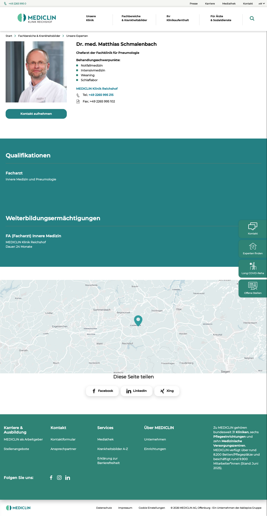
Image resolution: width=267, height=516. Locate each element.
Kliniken (242, 432)
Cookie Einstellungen (152, 507)
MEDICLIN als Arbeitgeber (23, 439)
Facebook (105, 391)
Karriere (210, 3)
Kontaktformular (63, 439)
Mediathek (229, 3)
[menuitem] (262, 3)
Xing (170, 391)
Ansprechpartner (63, 449)
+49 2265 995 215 (101, 95)
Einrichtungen (155, 449)
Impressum (125, 507)
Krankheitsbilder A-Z (112, 449)
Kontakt (248, 3)
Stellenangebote (16, 449)
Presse (194, 3)
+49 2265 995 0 (17, 3)
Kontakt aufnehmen (36, 114)
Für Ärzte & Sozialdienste (220, 18)
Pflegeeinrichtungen (229, 436)
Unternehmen (155, 439)
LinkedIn (140, 391)
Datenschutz (104, 507)
